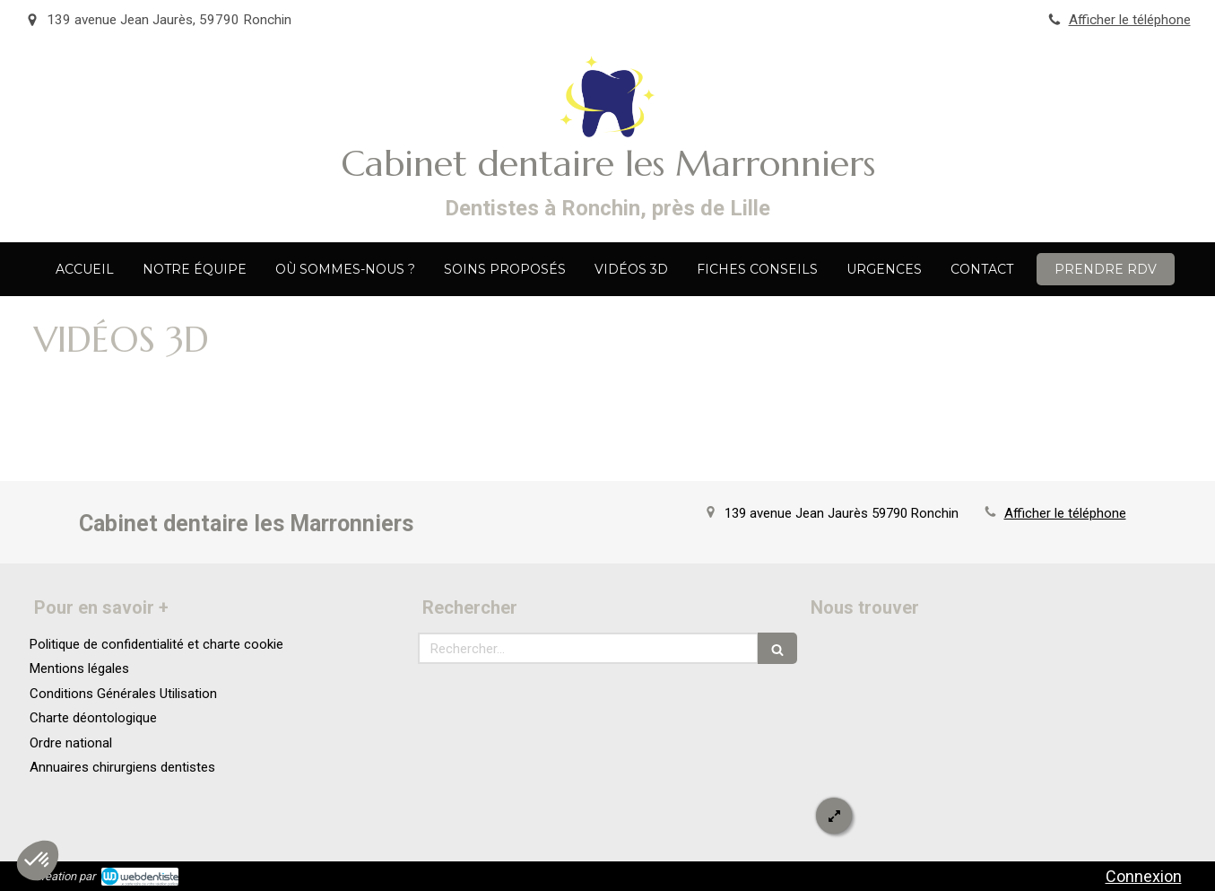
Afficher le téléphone (1130, 20)
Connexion (1144, 876)
